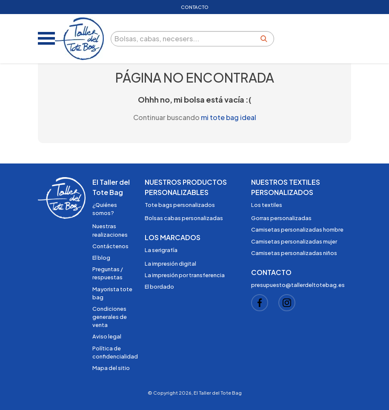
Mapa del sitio (111, 367)
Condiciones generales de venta (109, 316)
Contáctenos (110, 246)
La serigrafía (161, 250)
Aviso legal (106, 336)
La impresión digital (170, 263)
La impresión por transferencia (185, 275)
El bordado (159, 286)
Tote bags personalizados (180, 204)
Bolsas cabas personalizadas (184, 218)
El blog (101, 257)
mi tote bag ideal (228, 117)
